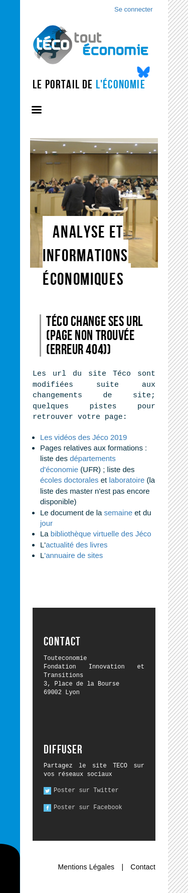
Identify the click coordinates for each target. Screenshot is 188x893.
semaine (118, 512)
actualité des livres (76, 544)
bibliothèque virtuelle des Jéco (101, 533)
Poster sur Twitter (86, 790)
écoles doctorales (69, 480)
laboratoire (127, 480)
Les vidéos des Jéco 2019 (83, 437)
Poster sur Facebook (88, 807)
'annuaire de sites (73, 555)
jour (46, 523)
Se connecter (133, 9)
